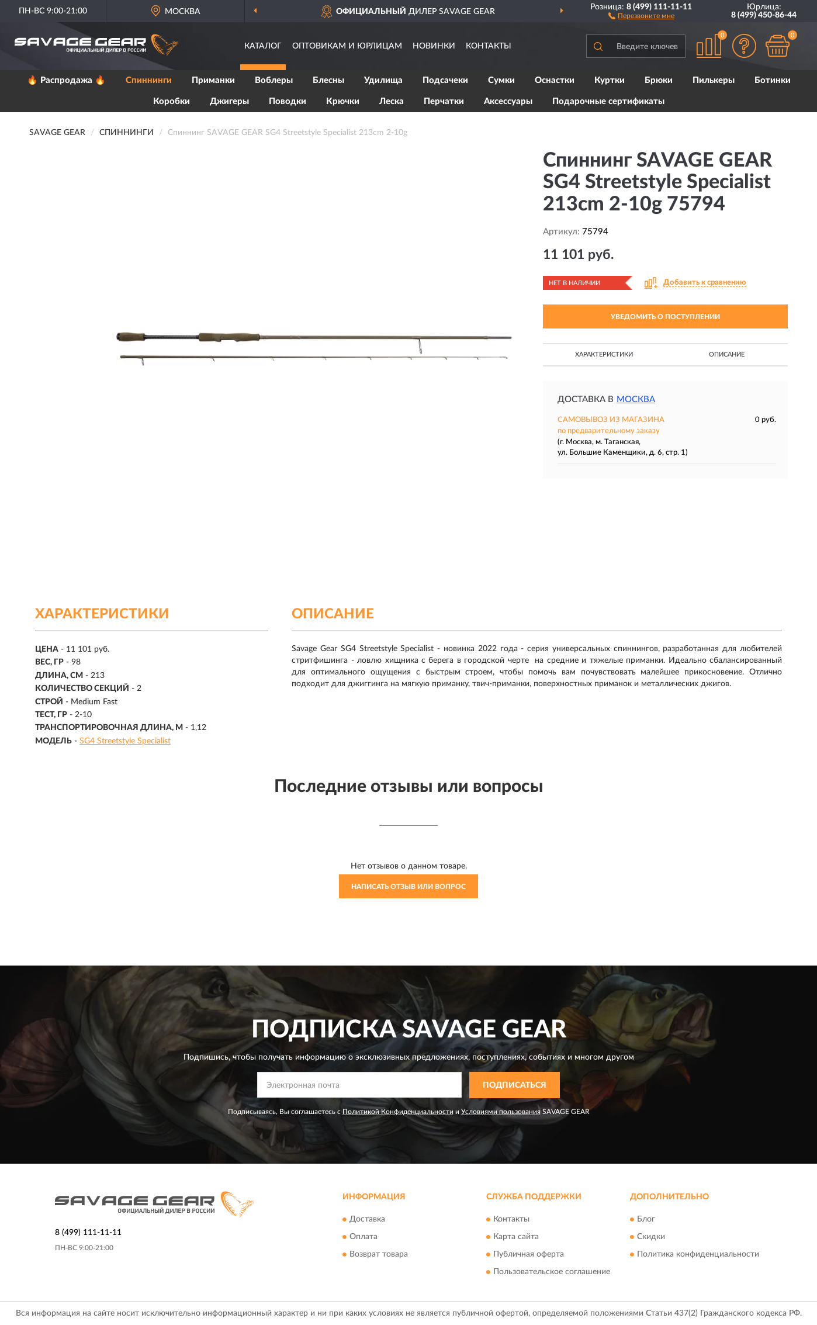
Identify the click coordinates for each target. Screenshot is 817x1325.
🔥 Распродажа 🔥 (66, 80)
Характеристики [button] (604, 354)
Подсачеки (445, 80)
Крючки (342, 101)
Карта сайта (516, 1237)
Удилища (383, 80)
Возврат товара (378, 1255)
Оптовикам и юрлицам (347, 46)
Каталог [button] (263, 46)
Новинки (434, 46)
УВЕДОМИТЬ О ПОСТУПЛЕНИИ (665, 316)
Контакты (488, 46)
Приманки (213, 80)
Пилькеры (714, 80)
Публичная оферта (528, 1255)
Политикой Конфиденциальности (397, 1111)
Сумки (501, 80)
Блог (646, 1220)
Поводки (287, 101)
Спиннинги (149, 80)
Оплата (363, 1237)
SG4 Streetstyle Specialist (125, 741)
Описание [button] (727, 354)
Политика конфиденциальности (698, 1255)
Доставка (367, 1220)
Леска (391, 101)
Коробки (171, 101)
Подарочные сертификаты (608, 101)
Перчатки (444, 101)
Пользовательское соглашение (551, 1272)
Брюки (659, 80)
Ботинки (772, 80)
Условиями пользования (501, 1111)
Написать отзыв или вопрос (408, 886)
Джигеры (229, 101)
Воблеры (274, 80)
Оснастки (554, 80)
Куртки (609, 80)
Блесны (328, 80)
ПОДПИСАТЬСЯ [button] (514, 1085)
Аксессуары (508, 101)
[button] (641, 15)
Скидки (651, 1237)
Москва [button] (636, 399)
